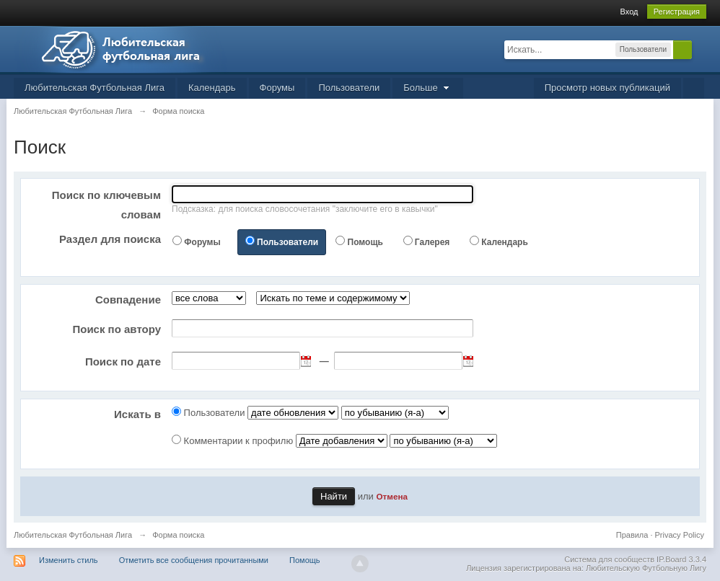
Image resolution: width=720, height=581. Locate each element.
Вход (629, 11)
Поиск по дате (123, 361)
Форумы (277, 87)
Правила (632, 535)
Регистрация (677, 11)
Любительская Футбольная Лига (94, 87)
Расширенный (700, 49)
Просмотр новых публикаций (607, 87)
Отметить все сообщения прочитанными (193, 560)
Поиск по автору (116, 329)
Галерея (432, 242)
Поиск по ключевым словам (106, 205)
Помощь (365, 242)
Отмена (392, 496)
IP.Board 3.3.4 (681, 559)
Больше (427, 87)
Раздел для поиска (110, 239)
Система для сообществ (609, 559)
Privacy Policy (679, 535)
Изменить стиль (68, 560)
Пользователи (348, 87)
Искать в (137, 414)
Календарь (212, 87)
